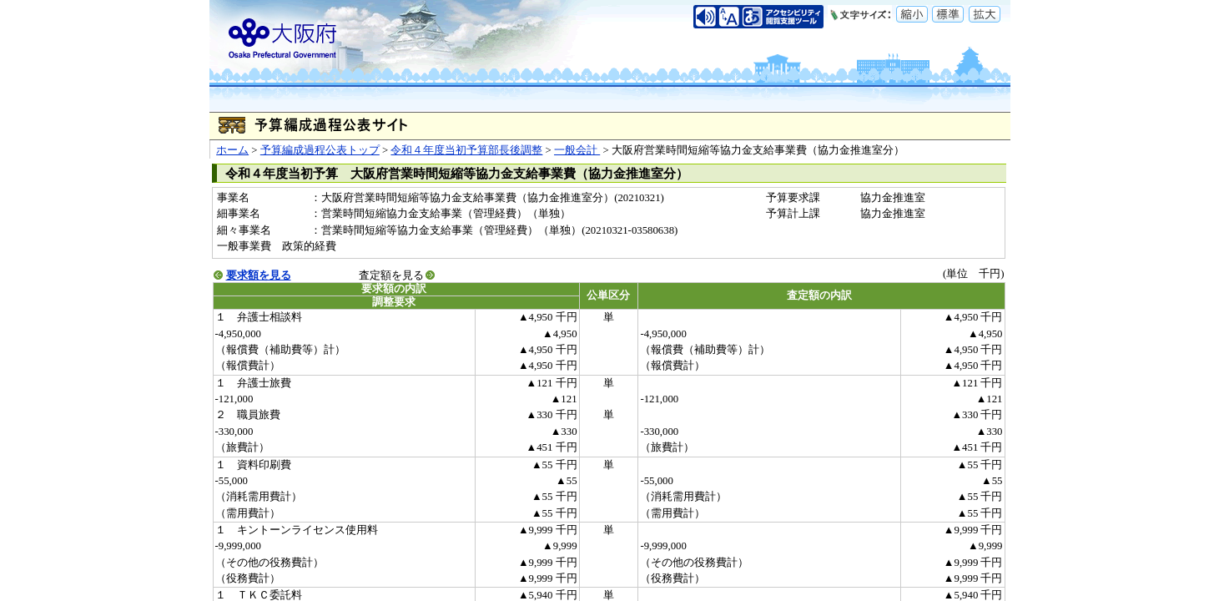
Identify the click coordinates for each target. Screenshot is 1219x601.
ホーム (232, 150)
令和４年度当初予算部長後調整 (466, 150)
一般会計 (577, 150)
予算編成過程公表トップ (320, 150)
